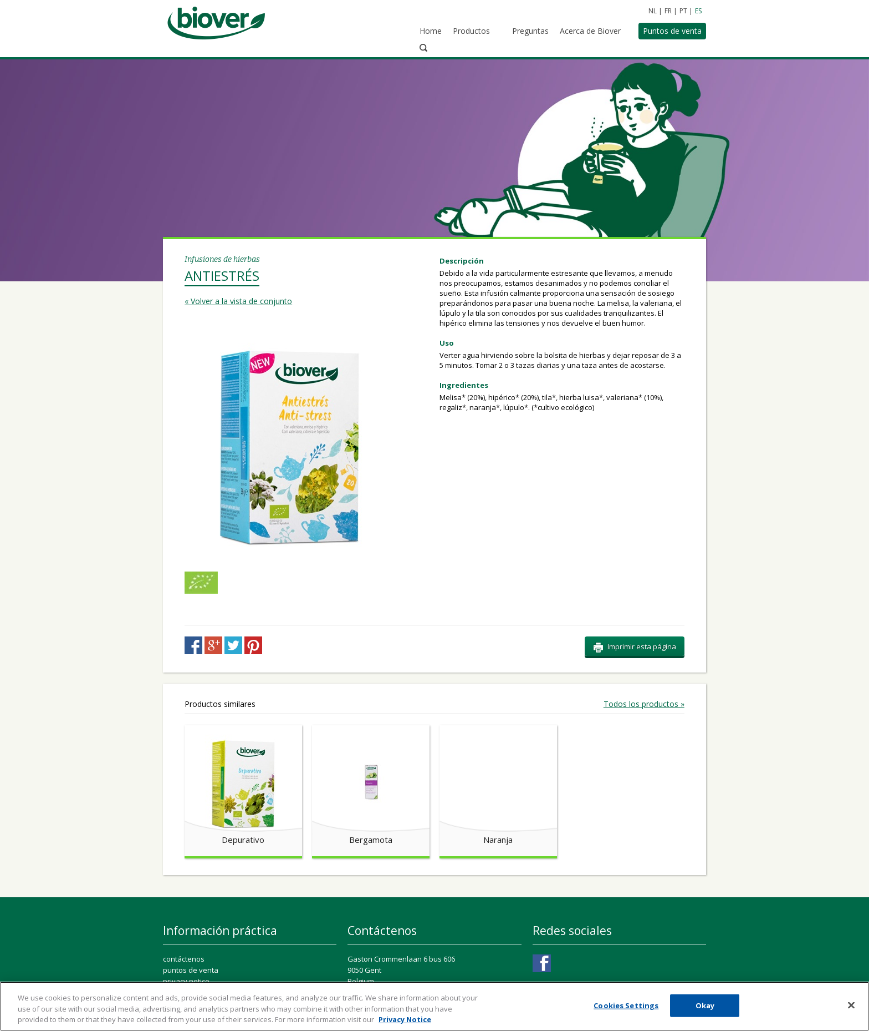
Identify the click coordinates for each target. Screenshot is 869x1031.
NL (652, 11)
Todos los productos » (644, 652)
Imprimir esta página (634, 594)
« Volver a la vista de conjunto (238, 249)
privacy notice (186, 929)
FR (668, 11)
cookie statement (192, 940)
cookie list (179, 951)
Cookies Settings (197, 965)
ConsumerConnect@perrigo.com (425, 962)
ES (698, 11)
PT (683, 11)
